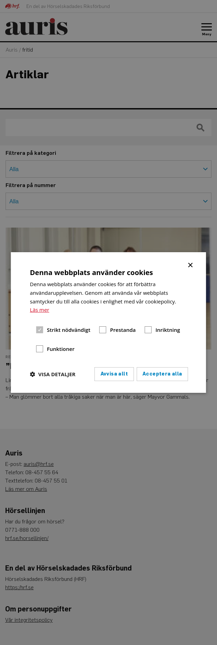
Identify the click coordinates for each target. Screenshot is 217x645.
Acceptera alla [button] (162, 374)
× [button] (191, 264)
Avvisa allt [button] (114, 374)
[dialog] (108, 322)
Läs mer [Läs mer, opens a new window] (39, 309)
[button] (52, 374)
